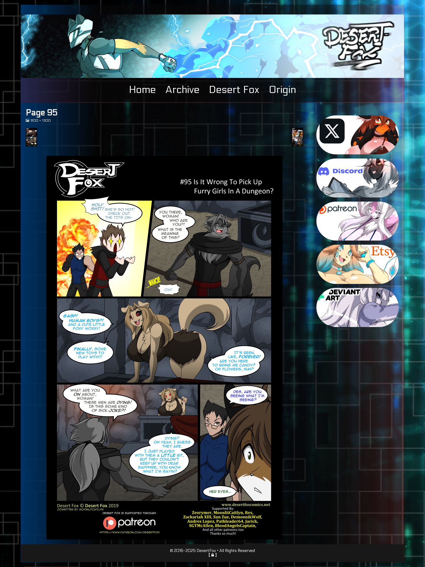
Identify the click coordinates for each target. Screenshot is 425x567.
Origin (282, 90)
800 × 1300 (40, 120)
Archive (182, 90)
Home (142, 90)
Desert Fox (234, 90)
